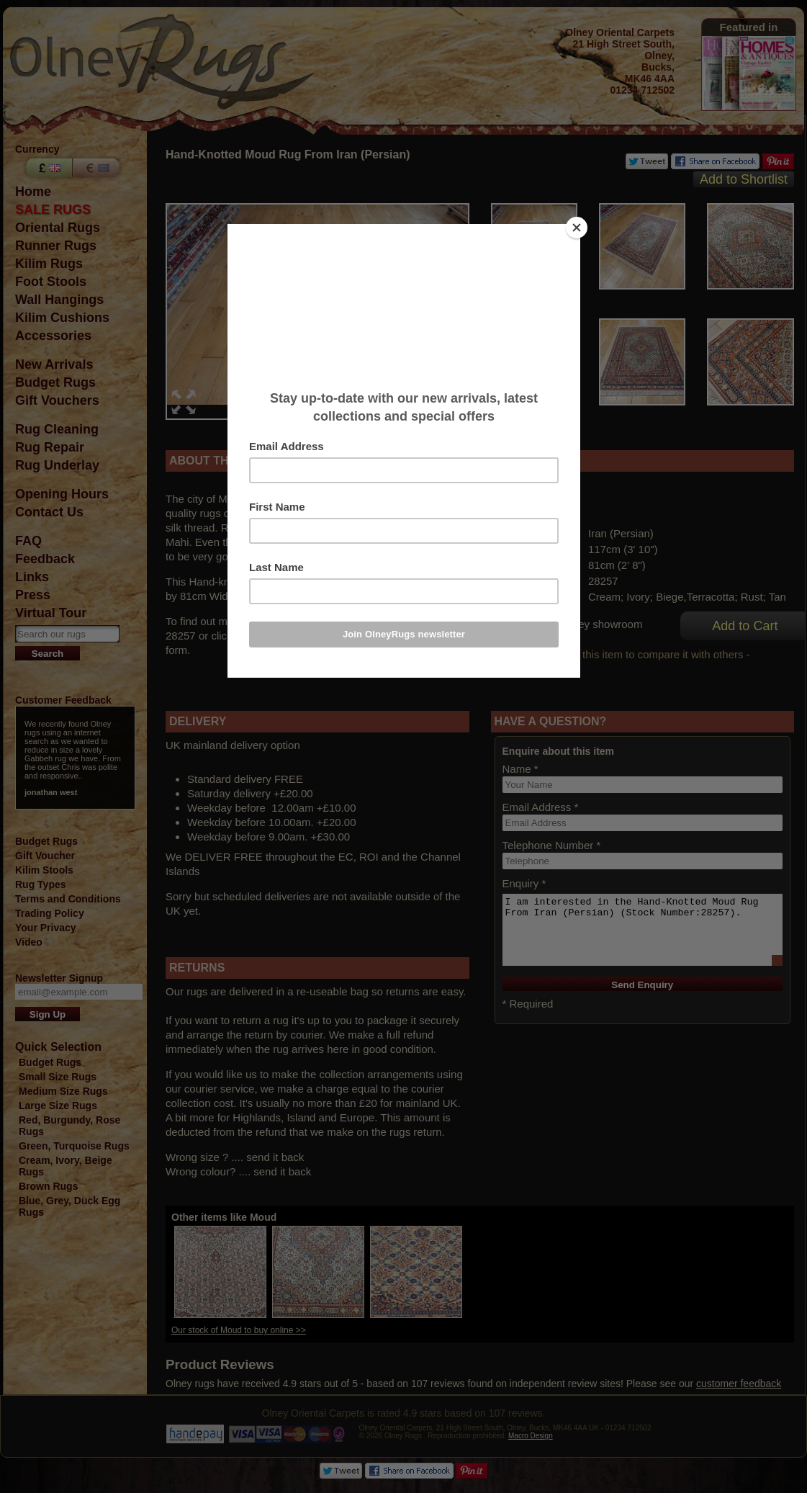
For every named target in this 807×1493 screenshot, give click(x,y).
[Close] (576, 227)
